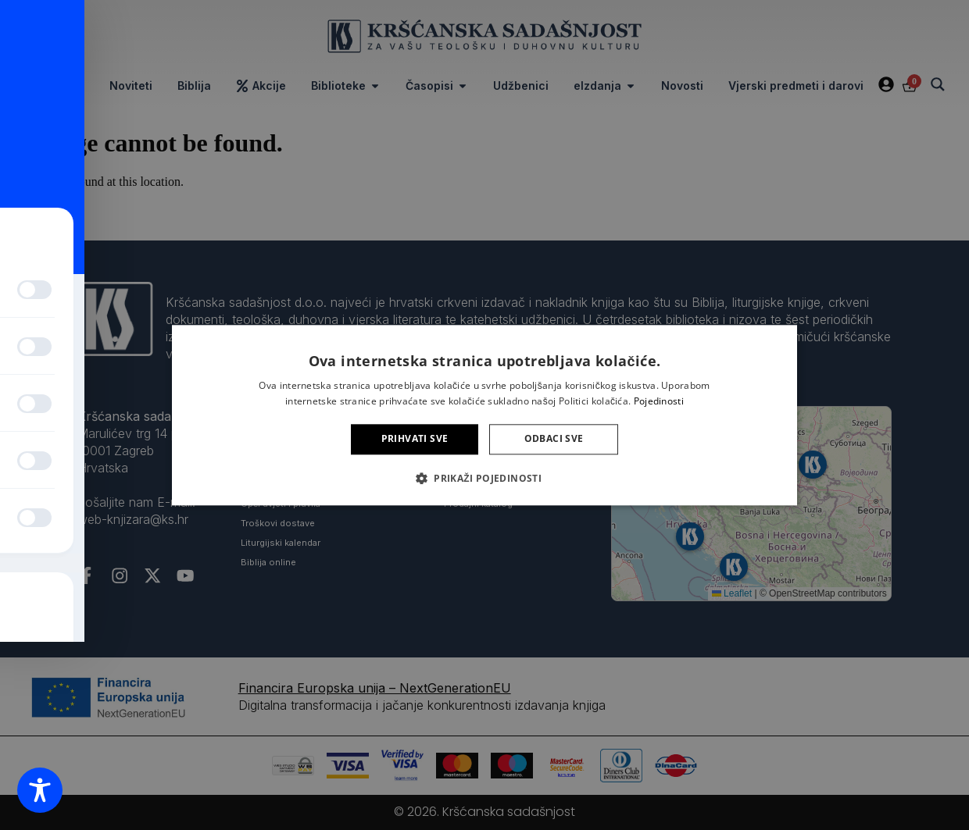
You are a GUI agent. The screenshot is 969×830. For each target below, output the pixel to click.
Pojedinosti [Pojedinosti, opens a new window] (659, 401)
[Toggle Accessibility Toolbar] (40, 790)
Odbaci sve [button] (554, 439)
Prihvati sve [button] (415, 439)
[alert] (484, 415)
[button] (484, 478)
